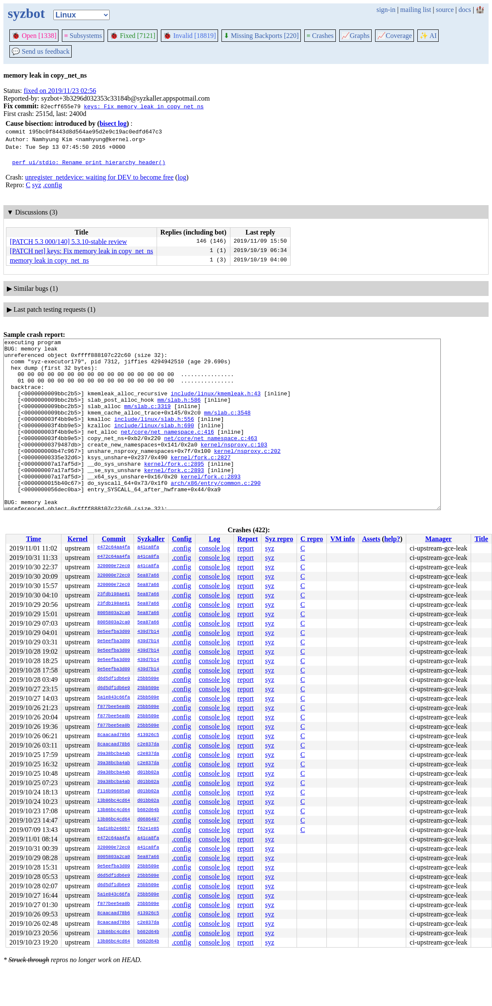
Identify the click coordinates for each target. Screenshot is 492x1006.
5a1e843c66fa (113, 698)
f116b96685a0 (113, 791)
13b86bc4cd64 (113, 801)
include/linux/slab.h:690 (154, 443)
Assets (371, 538)
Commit (113, 538)
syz (36, 184)
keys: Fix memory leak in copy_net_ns (144, 106)
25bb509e (148, 679)
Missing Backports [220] (261, 35)
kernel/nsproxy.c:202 (247, 474)
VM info (342, 538)
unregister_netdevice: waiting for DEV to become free (99, 177)
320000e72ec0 (113, 566)
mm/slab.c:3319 (147, 420)
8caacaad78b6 (113, 735)
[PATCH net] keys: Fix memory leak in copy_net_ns (81, 251)
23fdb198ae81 (113, 594)
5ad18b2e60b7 (113, 829)
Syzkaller (151, 538)
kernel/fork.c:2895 (174, 489)
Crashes (320, 35)
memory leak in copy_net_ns (49, 260)
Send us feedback (41, 51)
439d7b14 (148, 632)
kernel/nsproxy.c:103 (234, 466)
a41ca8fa (148, 548)
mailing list (415, 9)
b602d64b (148, 810)
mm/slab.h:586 (179, 412)
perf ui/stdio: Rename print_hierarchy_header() (89, 162)
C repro (311, 538)
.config (52, 184)
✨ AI (428, 35)
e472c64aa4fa (113, 548)
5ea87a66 (148, 576)
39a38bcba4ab (113, 754)
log (182, 177)
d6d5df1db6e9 (113, 679)
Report (247, 538)
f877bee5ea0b (113, 707)
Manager (438, 538)
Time (33, 538)
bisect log (113, 123)
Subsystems (83, 35)
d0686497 (148, 820)
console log (214, 548)
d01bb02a (148, 773)
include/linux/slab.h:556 (154, 435)
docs (464, 9)
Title (481, 538)
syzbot (26, 13)
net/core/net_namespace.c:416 (167, 451)
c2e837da (148, 745)
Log (214, 538)
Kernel (77, 538)
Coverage (394, 35)
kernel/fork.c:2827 (200, 481)
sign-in (385, 9)
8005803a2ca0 (113, 613)
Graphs (355, 35)
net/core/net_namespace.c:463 (210, 458)
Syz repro (279, 538)
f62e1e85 (148, 829)
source (445, 9)
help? (392, 538)
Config (182, 538)
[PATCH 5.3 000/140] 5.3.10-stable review (68, 241)
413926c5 (148, 735)
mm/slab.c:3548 (227, 428)
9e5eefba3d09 (113, 632)
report (245, 548)
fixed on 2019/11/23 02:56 (60, 90)
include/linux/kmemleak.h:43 (216, 405)
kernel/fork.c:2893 (174, 497)
